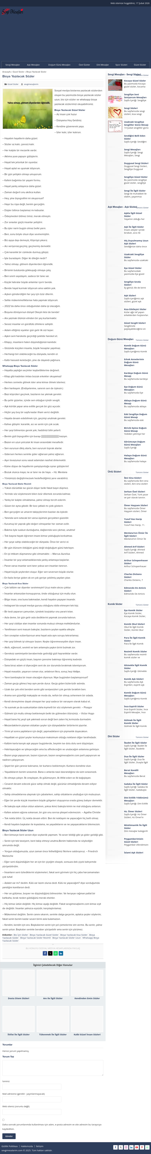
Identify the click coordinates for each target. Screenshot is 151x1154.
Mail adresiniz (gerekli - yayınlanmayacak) (23, 1094)
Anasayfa (6, 72)
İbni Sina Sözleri (132, 477)
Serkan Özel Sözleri (134, 491)
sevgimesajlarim (31, 84)
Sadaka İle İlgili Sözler (136, 783)
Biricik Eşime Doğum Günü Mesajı (135, 429)
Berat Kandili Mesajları (131, 772)
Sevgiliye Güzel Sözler (136, 176)
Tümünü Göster (142, 75)
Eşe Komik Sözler (133, 610)
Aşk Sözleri (130, 295)
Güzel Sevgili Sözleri (135, 322)
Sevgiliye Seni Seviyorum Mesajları (135, 96)
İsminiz (6, 1081)
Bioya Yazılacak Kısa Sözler (73, 934)
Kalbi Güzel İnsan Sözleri (87, 1034)
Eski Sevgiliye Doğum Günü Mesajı (135, 416)
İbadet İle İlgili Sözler (135, 742)
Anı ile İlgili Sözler (53, 998)
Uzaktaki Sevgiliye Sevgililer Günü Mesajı (136, 123)
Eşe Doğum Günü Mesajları (133, 388)
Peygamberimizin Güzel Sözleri (133, 840)
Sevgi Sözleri (131, 108)
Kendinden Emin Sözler (87, 998)
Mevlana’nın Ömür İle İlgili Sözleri (136, 534)
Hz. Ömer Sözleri (133, 811)
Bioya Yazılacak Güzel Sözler (44, 934)
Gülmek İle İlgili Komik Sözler (132, 721)
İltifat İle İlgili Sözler (19, 1034)
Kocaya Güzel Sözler (135, 80)
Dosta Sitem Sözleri (18, 998)
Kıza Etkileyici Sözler (135, 309)
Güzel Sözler (18, 72)
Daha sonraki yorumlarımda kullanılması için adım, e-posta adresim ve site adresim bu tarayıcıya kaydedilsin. (51, 1126)
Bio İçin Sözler (21, 934)
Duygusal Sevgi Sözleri (136, 163)
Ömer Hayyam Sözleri (136, 505)
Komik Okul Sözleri (134, 623)
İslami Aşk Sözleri (133, 852)
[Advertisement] (75, 39)
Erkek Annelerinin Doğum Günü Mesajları (134, 362)
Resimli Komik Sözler (135, 651)
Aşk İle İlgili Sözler (134, 226)
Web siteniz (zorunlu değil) (15, 1106)
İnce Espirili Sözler (134, 706)
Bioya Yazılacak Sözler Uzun (66, 937)
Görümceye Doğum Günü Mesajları (134, 443)
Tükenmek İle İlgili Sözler (53, 1034)
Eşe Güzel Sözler (133, 268)
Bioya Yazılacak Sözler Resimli (35, 937)
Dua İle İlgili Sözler (134, 756)
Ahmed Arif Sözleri (134, 546)
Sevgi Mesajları (132, 149)
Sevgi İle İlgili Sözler (135, 190)
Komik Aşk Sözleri (133, 678)
